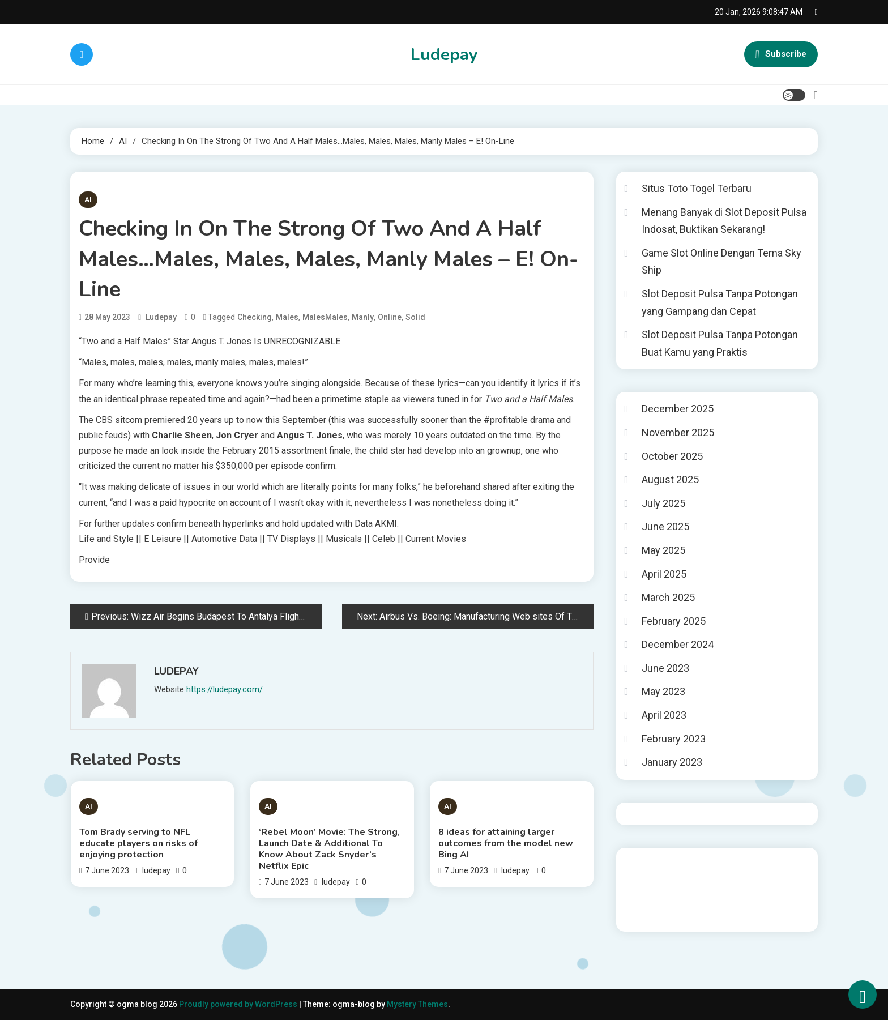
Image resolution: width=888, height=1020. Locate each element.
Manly (363, 317)
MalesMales (325, 317)
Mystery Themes (417, 1004)
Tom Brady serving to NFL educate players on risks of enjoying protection (138, 843)
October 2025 (672, 456)
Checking (254, 317)
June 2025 (665, 526)
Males (287, 317)
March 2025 (668, 597)
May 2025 (663, 550)
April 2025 (664, 574)
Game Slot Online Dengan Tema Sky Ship (721, 261)
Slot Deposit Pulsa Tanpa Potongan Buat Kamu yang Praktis (720, 343)
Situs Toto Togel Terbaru (697, 188)
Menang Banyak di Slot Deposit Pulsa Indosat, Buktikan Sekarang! (724, 221)
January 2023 (672, 762)
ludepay (161, 317)
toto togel (643, 909)
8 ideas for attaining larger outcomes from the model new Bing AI (505, 843)
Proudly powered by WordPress (239, 1004)
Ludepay (444, 54)
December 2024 (678, 644)
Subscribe (780, 54)
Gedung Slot (647, 864)
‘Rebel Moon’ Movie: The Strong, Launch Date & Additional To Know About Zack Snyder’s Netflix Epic (329, 849)
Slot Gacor (644, 894)
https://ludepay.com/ (224, 689)
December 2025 (678, 409)
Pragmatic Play (652, 879)
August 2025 (670, 479)
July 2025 (663, 503)
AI (88, 199)
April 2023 (664, 715)
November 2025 (678, 432)
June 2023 (665, 668)
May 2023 (663, 691)
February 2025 (674, 621)
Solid (415, 317)
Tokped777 (681, 909)
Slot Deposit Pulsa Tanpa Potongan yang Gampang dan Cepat (720, 302)
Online (390, 317)
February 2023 (674, 739)
